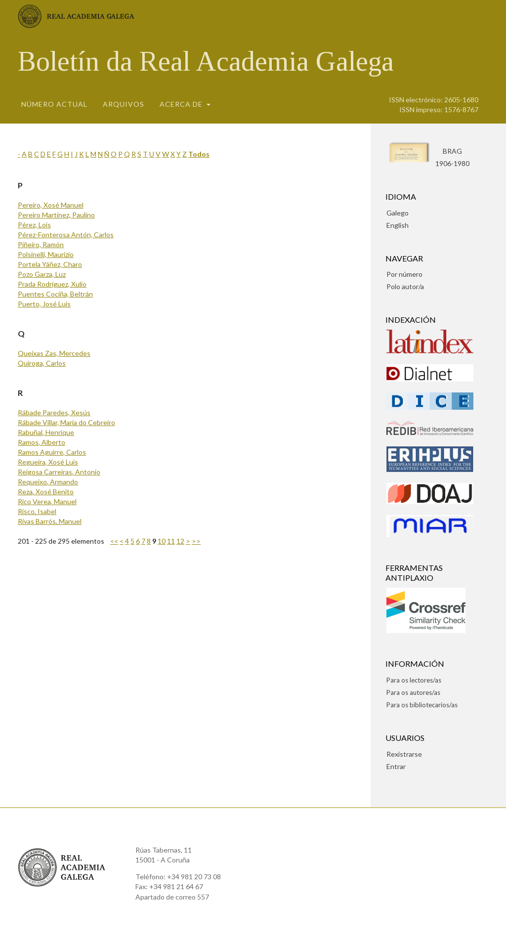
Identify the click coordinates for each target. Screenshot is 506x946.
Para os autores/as (413, 692)
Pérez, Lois (34, 224)
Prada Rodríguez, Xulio (52, 284)
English (397, 225)
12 (180, 541)
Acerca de (182, 104)
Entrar (396, 766)
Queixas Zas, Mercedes (54, 353)
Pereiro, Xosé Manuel (51, 205)
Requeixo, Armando (48, 481)
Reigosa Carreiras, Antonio (59, 472)
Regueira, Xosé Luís (48, 462)
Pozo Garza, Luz (42, 274)
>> (196, 541)
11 (171, 541)
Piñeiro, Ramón (41, 244)
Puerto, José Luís (44, 304)
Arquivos (123, 104)
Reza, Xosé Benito (46, 491)
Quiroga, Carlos (42, 363)
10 (162, 541)
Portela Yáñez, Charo (50, 264)
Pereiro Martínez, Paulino (56, 215)
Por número (404, 274)
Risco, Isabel (37, 511)
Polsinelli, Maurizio (46, 254)
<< (114, 541)
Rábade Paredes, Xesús (54, 412)
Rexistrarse (404, 754)
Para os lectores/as (413, 680)
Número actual (54, 104)
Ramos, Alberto (41, 442)
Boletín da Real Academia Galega (206, 61)
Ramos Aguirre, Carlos (52, 452)
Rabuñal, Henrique (46, 432)
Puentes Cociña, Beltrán (55, 294)
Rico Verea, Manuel (47, 501)
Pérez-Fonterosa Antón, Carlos (66, 234)
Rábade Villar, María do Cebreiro (66, 422)
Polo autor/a (405, 286)
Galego (397, 213)
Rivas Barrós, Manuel (50, 521)
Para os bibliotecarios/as (422, 705)
